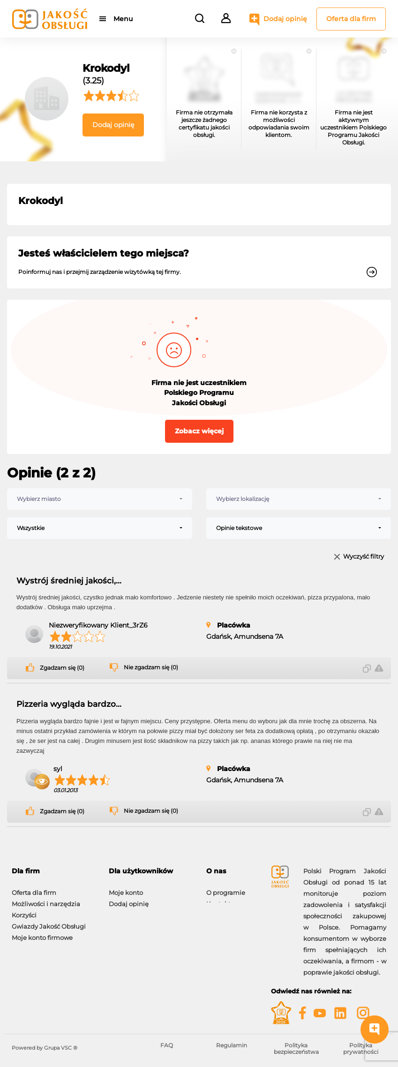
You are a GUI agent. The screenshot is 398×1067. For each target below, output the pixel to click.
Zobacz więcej (199, 431)
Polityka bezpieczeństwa (296, 1048)
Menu (123, 19)
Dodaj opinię (285, 18)
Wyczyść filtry (363, 557)
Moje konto (126, 888)
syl (57, 768)
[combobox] (99, 499)
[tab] (53, 871)
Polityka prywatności (360, 1048)
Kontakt (218, 899)
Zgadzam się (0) (62, 668)
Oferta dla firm (351, 19)
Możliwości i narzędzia (46, 899)
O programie (225, 888)
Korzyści (24, 910)
